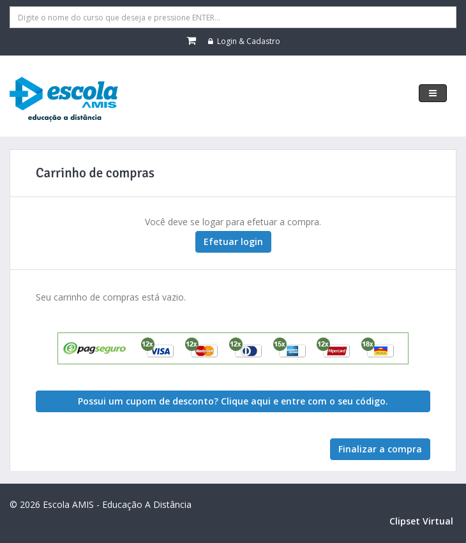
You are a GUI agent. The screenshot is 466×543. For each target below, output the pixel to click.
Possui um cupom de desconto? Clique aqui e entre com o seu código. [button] (233, 401)
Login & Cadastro (244, 41)
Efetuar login (233, 241)
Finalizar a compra (380, 449)
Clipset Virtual (421, 521)
